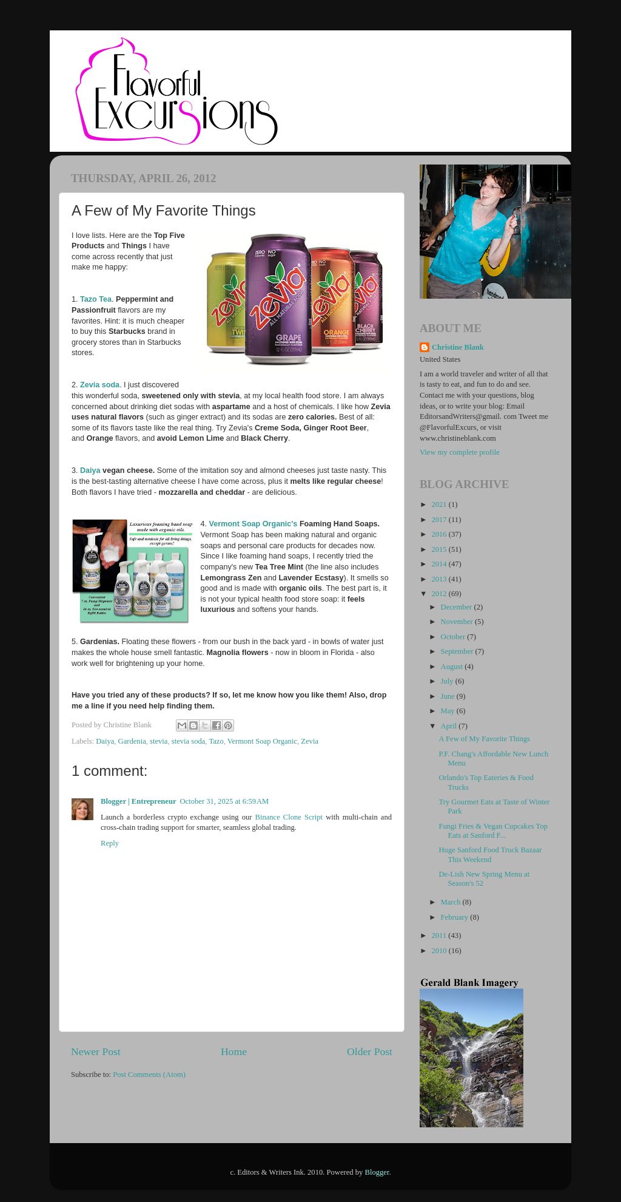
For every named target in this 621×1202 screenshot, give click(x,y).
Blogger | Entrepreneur (138, 801)
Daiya (90, 470)
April (450, 726)
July (448, 681)
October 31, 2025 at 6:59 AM (224, 801)
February (456, 917)
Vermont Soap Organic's (254, 524)
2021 (439, 504)
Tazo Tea (96, 299)
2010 (439, 950)
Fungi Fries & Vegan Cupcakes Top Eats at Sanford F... (493, 831)
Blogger (377, 1172)
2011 (439, 935)
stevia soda (189, 741)
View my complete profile (460, 452)
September (458, 651)
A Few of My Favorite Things (484, 739)
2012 (439, 593)
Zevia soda (99, 385)
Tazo (216, 741)
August (453, 666)
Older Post (369, 1051)
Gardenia (132, 741)
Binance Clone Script (289, 817)
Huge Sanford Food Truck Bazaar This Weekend (490, 854)
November (458, 621)
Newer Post (96, 1051)
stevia (158, 741)
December (457, 607)
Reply (110, 843)
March (452, 902)
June (449, 696)
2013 (439, 579)
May (449, 711)
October (454, 637)
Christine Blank (458, 347)
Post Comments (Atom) (149, 1074)
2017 (439, 519)
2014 (439, 564)
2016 (439, 534)
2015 (439, 549)
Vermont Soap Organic (262, 741)
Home (234, 1051)
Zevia (309, 741)
